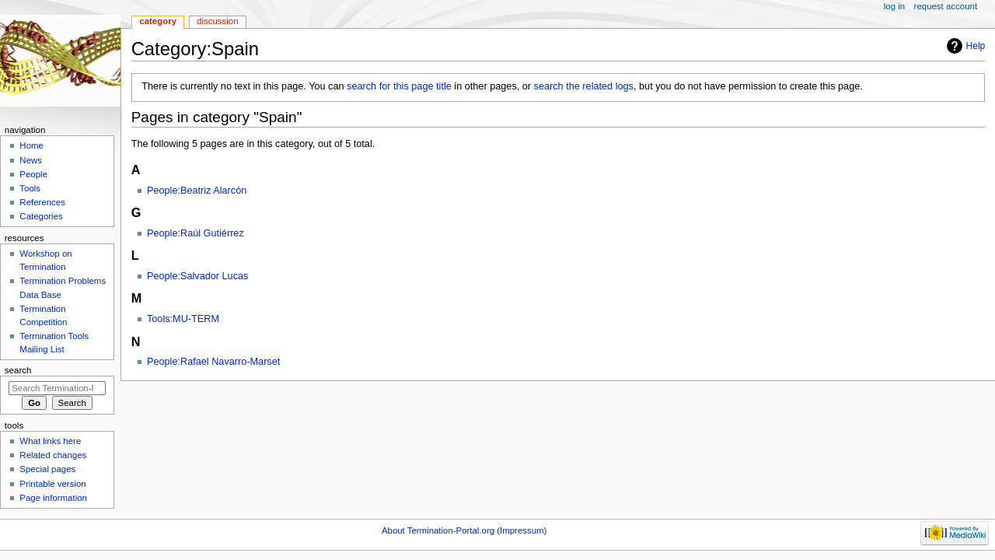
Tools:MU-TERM (183, 318)
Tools (29, 188)
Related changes (52, 455)
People (33, 174)
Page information (53, 497)
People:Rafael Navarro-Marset (213, 361)
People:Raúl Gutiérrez (195, 233)
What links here (50, 441)
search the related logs (584, 86)
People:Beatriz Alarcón (196, 190)
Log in (894, 6)
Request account (946, 6)
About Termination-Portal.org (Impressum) (464, 530)
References (42, 202)
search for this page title (399, 86)
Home (31, 145)
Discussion (217, 21)
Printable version (52, 483)
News (30, 160)
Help (976, 45)
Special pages (47, 469)
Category (157, 21)
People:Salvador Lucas (198, 276)
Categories (40, 216)
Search (18, 370)
